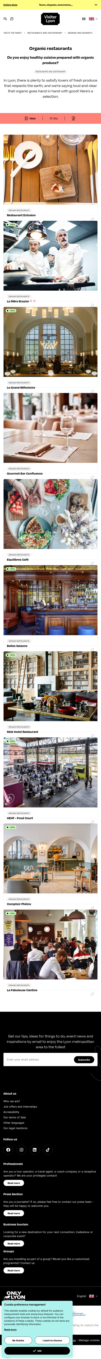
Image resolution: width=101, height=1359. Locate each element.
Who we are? (11, 1101)
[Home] (50, 19)
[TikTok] (48, 1150)
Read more (14, 1183)
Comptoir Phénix (19, 904)
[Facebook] (8, 1150)
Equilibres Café (18, 559)
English (87, 1296)
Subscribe (84, 1059)
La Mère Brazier (21, 301)
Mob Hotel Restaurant (22, 732)
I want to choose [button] (52, 1340)
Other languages (13, 1122)
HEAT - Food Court (20, 818)
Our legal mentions (15, 1128)
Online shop (10, 4)
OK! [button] (37, 1350)
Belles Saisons (17, 646)
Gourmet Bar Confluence (25, 473)
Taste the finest (12, 33)
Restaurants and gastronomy (44, 33)
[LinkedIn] (35, 1150)
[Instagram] (21, 1150)
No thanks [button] (18, 1340)
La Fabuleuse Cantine (22, 990)
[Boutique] (83, 19)
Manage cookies (89, 1340)
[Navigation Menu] (5, 19)
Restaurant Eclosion (21, 215)
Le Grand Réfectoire (21, 387)
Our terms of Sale (14, 1117)
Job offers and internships (20, 1106)
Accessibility (11, 1112)
